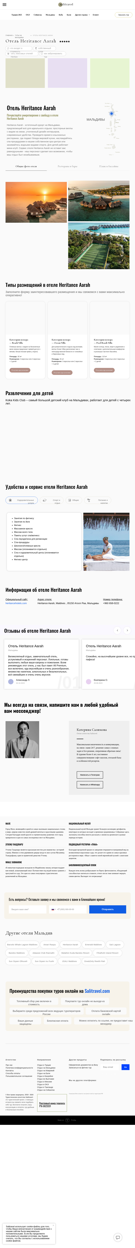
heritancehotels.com (16, 603)
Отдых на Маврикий (45, 1071)
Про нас (9, 1065)
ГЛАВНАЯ (9, 35)
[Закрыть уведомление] (53, 1225)
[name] (27, 909)
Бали (69, 15)
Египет (96, 15)
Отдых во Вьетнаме (45, 1079)
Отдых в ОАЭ (43, 1084)
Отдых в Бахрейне (45, 1076)
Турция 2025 (16, 15)
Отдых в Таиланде (45, 1087)
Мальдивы (50, 15)
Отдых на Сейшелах (46, 1090)
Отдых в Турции (44, 1065)
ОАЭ (28, 15)
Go (125, 1067)
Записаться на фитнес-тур (80, 1068)
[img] (112, 1108)
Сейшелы (38, 15)
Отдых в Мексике (44, 1082)
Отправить (108, 909)
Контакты (10, 1071)
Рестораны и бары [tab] (67, 166)
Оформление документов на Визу (83, 1065)
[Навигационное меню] (4, 4)
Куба (61, 15)
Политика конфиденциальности (19, 1068)
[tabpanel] (67, 224)
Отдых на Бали (43, 1073)
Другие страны (81, 15)
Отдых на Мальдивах (46, 1068)
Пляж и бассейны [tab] (108, 166)
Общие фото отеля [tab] (26, 166)
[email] (109, 1067)
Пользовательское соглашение (19, 1076)
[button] (123, 15)
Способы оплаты (13, 1073)
